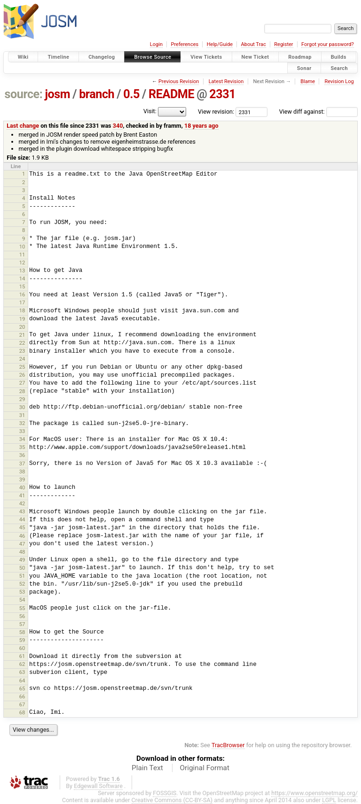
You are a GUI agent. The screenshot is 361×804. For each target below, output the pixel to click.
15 (22, 286)
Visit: (150, 111)
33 (22, 431)
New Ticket (255, 57)
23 (22, 351)
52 (22, 583)
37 (22, 463)
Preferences (184, 44)
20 (22, 327)
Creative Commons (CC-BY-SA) (172, 800)
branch (96, 94)
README (171, 94)
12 (22, 262)
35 (22, 447)
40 (22, 487)
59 (22, 640)
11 (22, 254)
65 (22, 688)
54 (22, 599)
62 (22, 664)
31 (22, 415)
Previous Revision (178, 81)
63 (22, 672)
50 (22, 567)
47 (22, 544)
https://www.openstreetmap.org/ (314, 792)
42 (22, 503)
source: (24, 94)
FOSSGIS (164, 792)
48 (22, 552)
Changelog (101, 57)
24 (22, 359)
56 (22, 616)
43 (22, 511)
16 (22, 294)
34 (22, 439)
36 (22, 455)
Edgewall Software (98, 785)
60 (22, 648)
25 (22, 366)
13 (22, 270)
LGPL (329, 800)
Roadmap (300, 57)
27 (22, 382)
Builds (338, 57)
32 (22, 423)
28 (22, 391)
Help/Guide (220, 44)
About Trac (253, 44)
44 (22, 519)
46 (22, 536)
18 (22, 310)
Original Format (204, 768)
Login (156, 44)
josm (57, 94)
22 (22, 343)
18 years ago (201, 125)
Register (283, 44)
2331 (222, 94)
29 (22, 399)
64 (22, 680)
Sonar (304, 68)
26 (22, 374)
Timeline (58, 57)
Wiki (23, 57)
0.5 (131, 94)
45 (22, 527)
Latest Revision (226, 81)
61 (22, 656)
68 (22, 712)
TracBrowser (228, 745)
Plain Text (147, 768)
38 (22, 471)
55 (22, 608)
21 (22, 335)
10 (22, 246)
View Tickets (206, 57)
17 (22, 302)
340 (118, 125)
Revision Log (338, 81)
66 (22, 696)
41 (22, 495)
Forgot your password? (327, 44)
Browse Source (152, 57)
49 (22, 560)
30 (22, 407)
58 (22, 632)
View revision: (216, 111)
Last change (23, 125)
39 (22, 479)
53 (22, 591)
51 (22, 575)
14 (22, 278)
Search (339, 68)
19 (22, 319)
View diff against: (318, 111)
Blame (307, 81)
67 (22, 704)
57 (22, 624)
